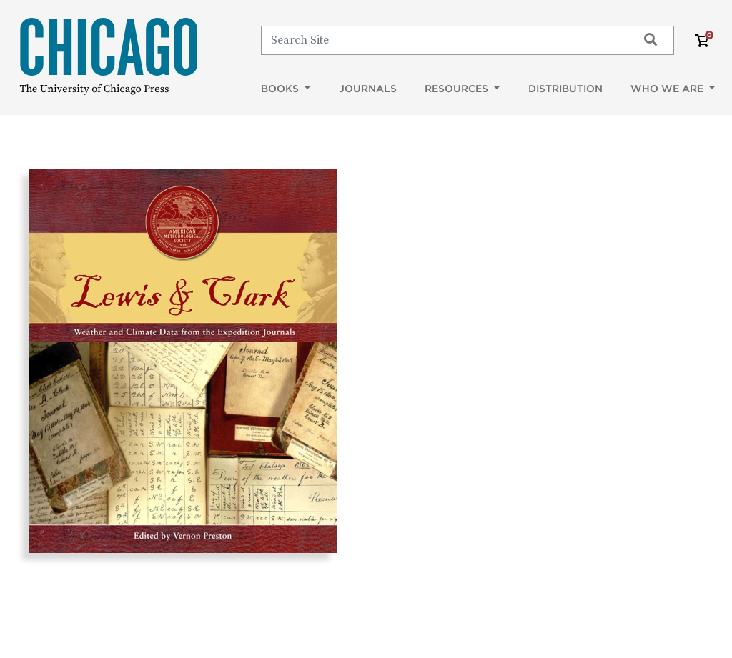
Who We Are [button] (668, 88)
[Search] (443, 40)
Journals (368, 88)
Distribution (565, 88)
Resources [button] (458, 88)
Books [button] (281, 88)
